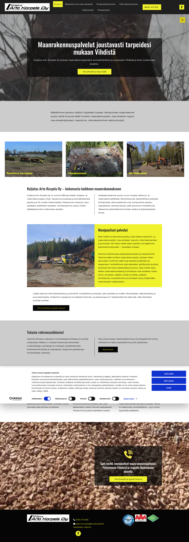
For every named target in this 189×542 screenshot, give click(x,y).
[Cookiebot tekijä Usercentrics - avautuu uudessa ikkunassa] (15, 537)
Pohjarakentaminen (77, 173)
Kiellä (168, 526)
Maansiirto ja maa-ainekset (19, 173)
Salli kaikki (169, 512)
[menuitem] (57, 4)
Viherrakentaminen (138, 173)
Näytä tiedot (129, 537)
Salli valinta (169, 519)
